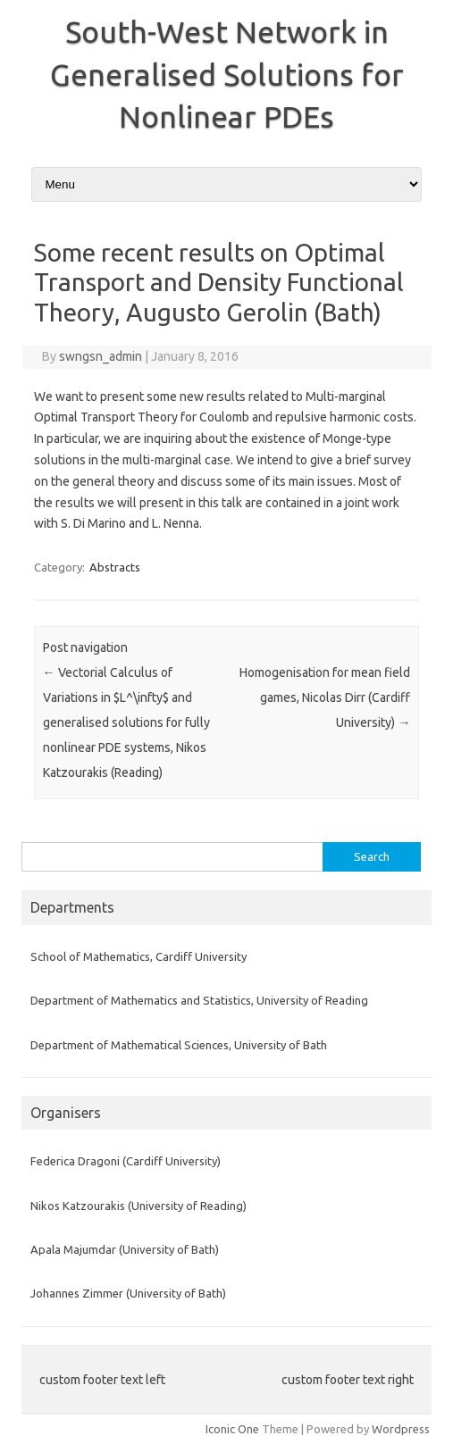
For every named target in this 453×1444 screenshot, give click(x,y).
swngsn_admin (100, 356)
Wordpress (401, 1429)
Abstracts (114, 567)
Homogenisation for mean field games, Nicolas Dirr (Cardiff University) (324, 697)
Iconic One (232, 1429)
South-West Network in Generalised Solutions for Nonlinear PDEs (227, 73)
